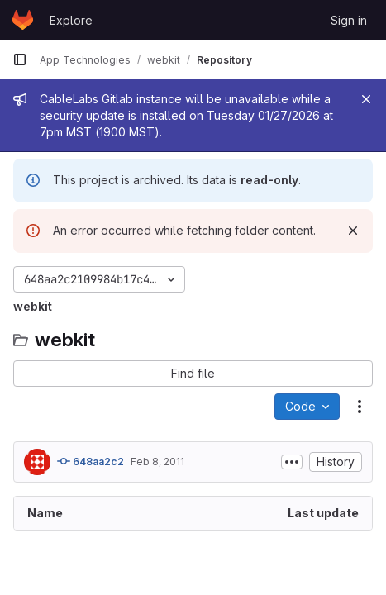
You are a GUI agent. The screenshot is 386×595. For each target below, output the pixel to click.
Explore (71, 20)
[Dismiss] (353, 230)
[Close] (366, 99)
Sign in (349, 20)
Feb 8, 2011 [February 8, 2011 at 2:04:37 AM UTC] (157, 461)
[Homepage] (22, 20)
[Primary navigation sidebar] (20, 59)
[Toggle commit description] (292, 462)
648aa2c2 (90, 461)
